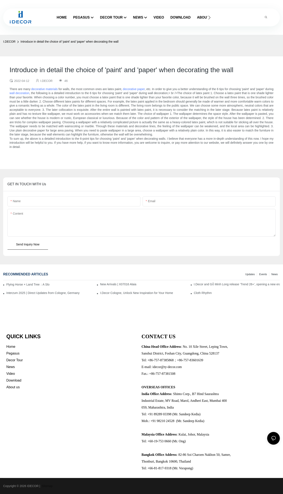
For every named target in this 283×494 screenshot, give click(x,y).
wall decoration (19, 93)
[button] (209, 17)
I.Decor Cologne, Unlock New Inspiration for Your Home (136, 293)
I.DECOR (9, 41)
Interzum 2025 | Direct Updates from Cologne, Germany (43, 293)
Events (263, 274)
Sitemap (47, 486)
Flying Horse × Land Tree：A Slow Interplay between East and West (27, 284)
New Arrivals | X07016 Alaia (118, 284)
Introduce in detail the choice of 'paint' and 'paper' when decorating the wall (69, 41)
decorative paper (134, 89)
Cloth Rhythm (203, 293)
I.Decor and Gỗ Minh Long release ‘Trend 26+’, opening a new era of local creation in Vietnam (237, 284)
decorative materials (44, 89)
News (274, 274)
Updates (250, 274)
